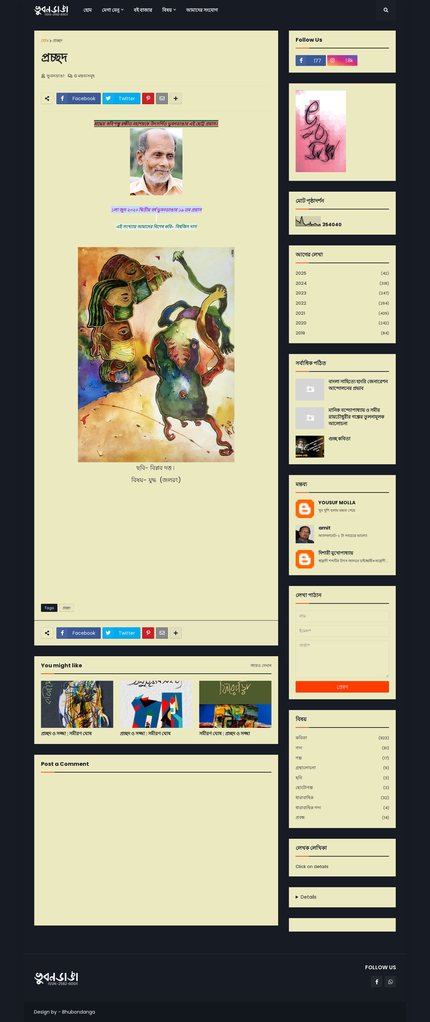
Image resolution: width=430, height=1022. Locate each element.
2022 (342, 303)
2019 (342, 333)
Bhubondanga (78, 1012)
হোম (45, 40)
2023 (342, 293)
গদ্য (342, 748)
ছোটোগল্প (342, 787)
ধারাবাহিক (342, 797)
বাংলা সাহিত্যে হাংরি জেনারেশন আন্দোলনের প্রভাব (358, 385)
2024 (342, 283)
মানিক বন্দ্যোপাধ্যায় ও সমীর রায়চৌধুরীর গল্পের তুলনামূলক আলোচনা (356, 417)
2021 (342, 313)
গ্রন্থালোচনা (342, 768)
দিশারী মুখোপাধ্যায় (335, 553)
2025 (342, 273)
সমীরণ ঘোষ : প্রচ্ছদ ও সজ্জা (224, 734)
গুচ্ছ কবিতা (339, 439)
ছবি (342, 778)
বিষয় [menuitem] (167, 10)
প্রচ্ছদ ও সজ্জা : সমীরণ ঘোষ (66, 734)
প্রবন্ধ (342, 817)
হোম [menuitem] (87, 10)
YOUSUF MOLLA (336, 503)
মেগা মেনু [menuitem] (110, 10)
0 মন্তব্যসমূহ (84, 76)
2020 (342, 323)
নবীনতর (44, 939)
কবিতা (342, 738)
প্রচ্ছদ (57, 40)
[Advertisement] (156, 547)
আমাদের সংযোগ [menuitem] (202, 10)
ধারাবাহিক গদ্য (342, 808)
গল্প (342, 758)
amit (324, 528)
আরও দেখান (261, 665)
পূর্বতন (269, 939)
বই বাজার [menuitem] (143, 10)
